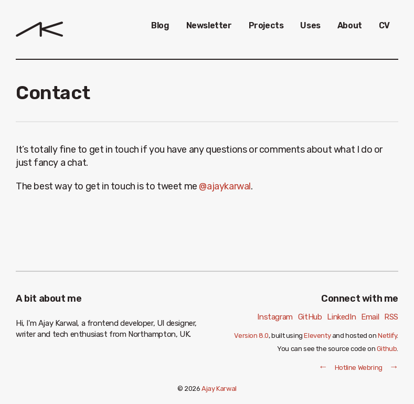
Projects (266, 25)
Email (370, 317)
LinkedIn (341, 317)
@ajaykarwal (225, 186)
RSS (391, 317)
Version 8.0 (251, 335)
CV (384, 25)
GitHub (310, 317)
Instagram (274, 317)
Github (387, 349)
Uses (310, 25)
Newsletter (209, 25)
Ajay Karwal (219, 388)
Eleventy (317, 335)
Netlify (387, 335)
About (349, 25)
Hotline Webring (359, 367)
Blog (160, 25)
